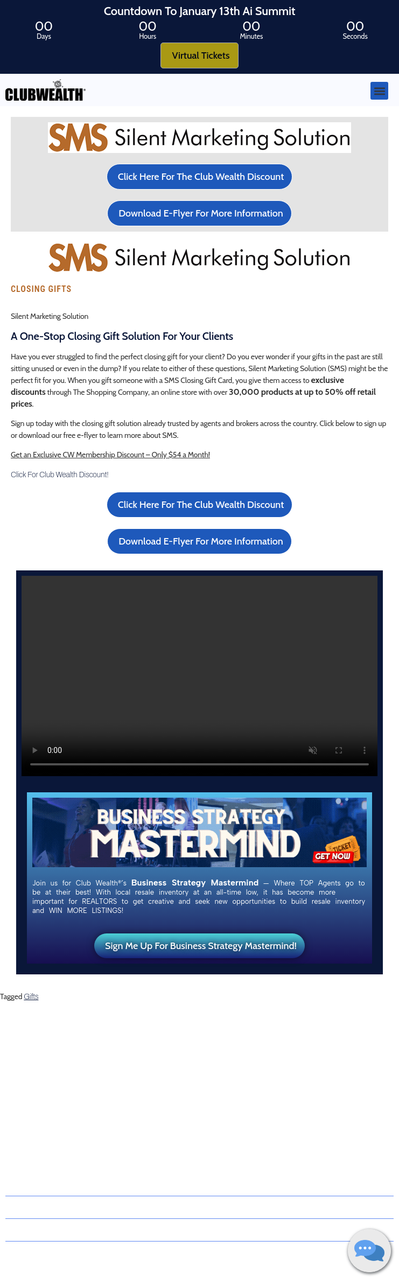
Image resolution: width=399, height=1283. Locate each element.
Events (15, 1106)
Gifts (31, 997)
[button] (379, 91)
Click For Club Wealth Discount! (60, 475)
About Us (24, 1049)
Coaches (18, 1068)
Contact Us (22, 1124)
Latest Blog (22, 1087)
